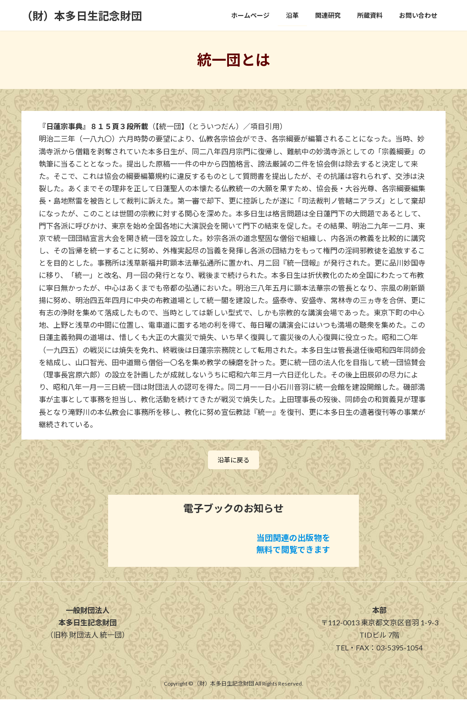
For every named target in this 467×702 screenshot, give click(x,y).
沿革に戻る (233, 461)
